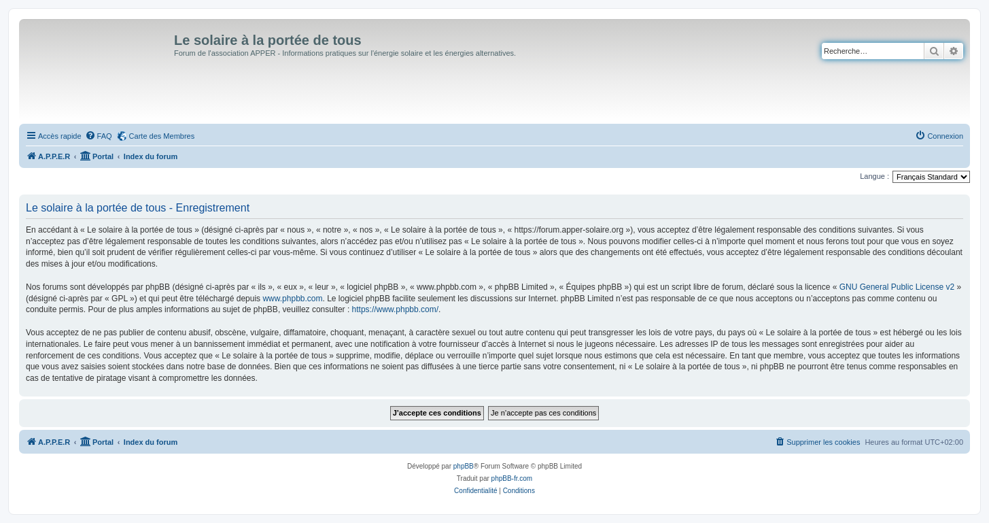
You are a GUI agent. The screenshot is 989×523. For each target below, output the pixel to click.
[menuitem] (98, 136)
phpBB (463, 466)
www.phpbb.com (292, 298)
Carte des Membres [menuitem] (162, 136)
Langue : (874, 176)
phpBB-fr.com (512, 478)
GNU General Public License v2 (896, 287)
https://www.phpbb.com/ (395, 309)
